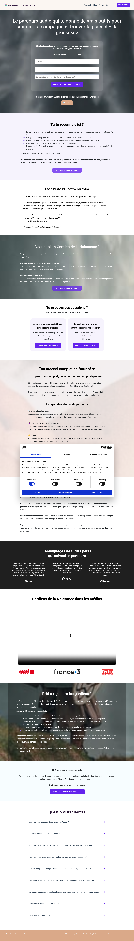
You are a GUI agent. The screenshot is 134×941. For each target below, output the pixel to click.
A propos (60, 934)
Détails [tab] (67, 454)
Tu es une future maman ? (109, 934)
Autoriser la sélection (67, 492)
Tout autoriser (97, 492)
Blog (95, 5)
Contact (124, 934)
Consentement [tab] (35, 454)
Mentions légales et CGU (74, 934)
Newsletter (104, 5)
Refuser (37, 492)
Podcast (87, 5)
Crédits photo (91, 934)
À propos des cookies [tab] (98, 454)
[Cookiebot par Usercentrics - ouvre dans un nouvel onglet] (102, 447)
